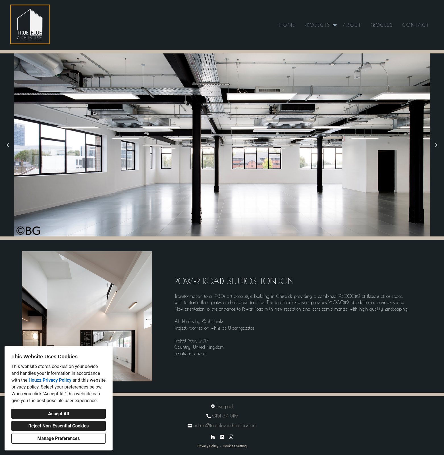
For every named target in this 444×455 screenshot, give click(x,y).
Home (287, 25)
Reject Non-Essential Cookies (58, 426)
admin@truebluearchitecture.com (225, 425)
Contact (415, 25)
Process (381, 25)
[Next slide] (436, 145)
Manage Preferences (58, 438)
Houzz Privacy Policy (49, 380)
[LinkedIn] (222, 437)
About (352, 25)
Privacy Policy (207, 446)
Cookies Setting (235, 446)
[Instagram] (231, 437)
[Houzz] (213, 437)
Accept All (58, 413)
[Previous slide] (8, 145)
